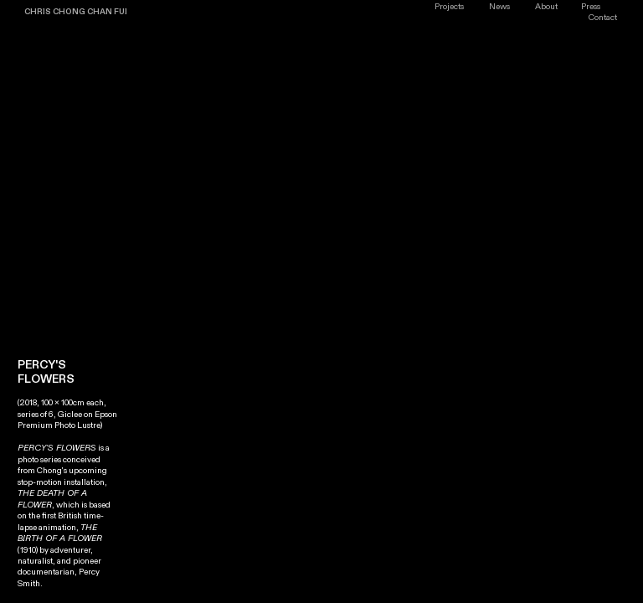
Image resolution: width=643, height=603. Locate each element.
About (546, 7)
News (499, 7)
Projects (449, 7)
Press (590, 7)
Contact (603, 17)
